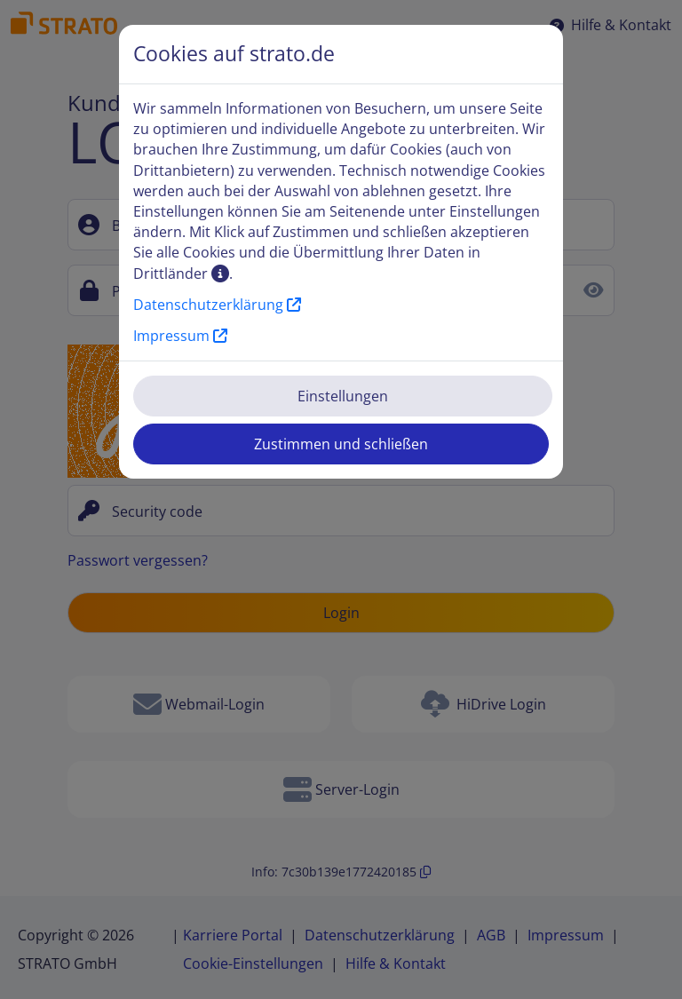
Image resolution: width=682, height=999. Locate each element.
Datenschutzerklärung (217, 304)
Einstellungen (342, 396)
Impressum (180, 335)
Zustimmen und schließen (341, 444)
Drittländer (181, 273)
